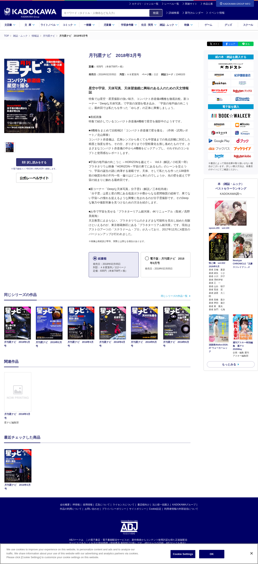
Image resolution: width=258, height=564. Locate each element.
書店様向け (143, 504)
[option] (20, 398)
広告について (102, 504)
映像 (188, 24)
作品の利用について (71, 508)
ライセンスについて (123, 504)
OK (212, 554)
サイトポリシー (137, 508)
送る (247, 44)
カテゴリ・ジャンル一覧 (145, 3)
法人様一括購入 (160, 504)
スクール (248, 24)
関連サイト (191, 3)
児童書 (109, 24)
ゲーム (208, 24)
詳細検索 (172, 12)
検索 (156, 12)
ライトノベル (50, 24)
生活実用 (149, 24)
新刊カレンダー (192, 12)
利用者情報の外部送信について (181, 508)
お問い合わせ (92, 508)
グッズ (228, 24)
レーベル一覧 (171, 3)
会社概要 (65, 504)
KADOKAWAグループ (184, 504)
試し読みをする (34, 162)
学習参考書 (129, 24)
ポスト (216, 44)
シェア (232, 44)
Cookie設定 (155, 508)
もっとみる (229, 364)
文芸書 (10, 24)
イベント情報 (215, 12)
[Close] (251, 554)
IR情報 (76, 504)
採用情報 (88, 504)
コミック (69, 24)
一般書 (89, 24)
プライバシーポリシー (114, 508)
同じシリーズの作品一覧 (174, 296)
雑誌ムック (169, 24)
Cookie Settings (183, 554)
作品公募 (208, 3)
